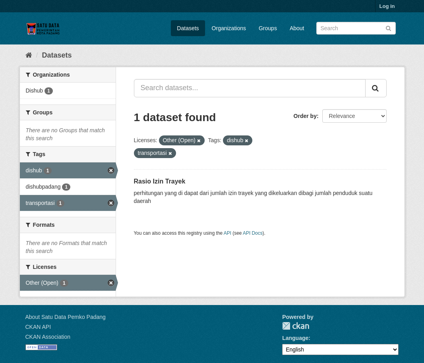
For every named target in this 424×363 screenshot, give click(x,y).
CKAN (295, 326)
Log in (387, 6)
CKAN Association (48, 337)
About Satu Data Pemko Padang (65, 317)
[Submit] (388, 27)
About (297, 28)
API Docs (253, 233)
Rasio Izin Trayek (160, 181)
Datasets (188, 28)
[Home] (28, 55)
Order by (305, 116)
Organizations (229, 28)
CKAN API (38, 327)
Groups (268, 28)
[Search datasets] (356, 28)
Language (295, 338)
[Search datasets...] (250, 88)
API (227, 233)
